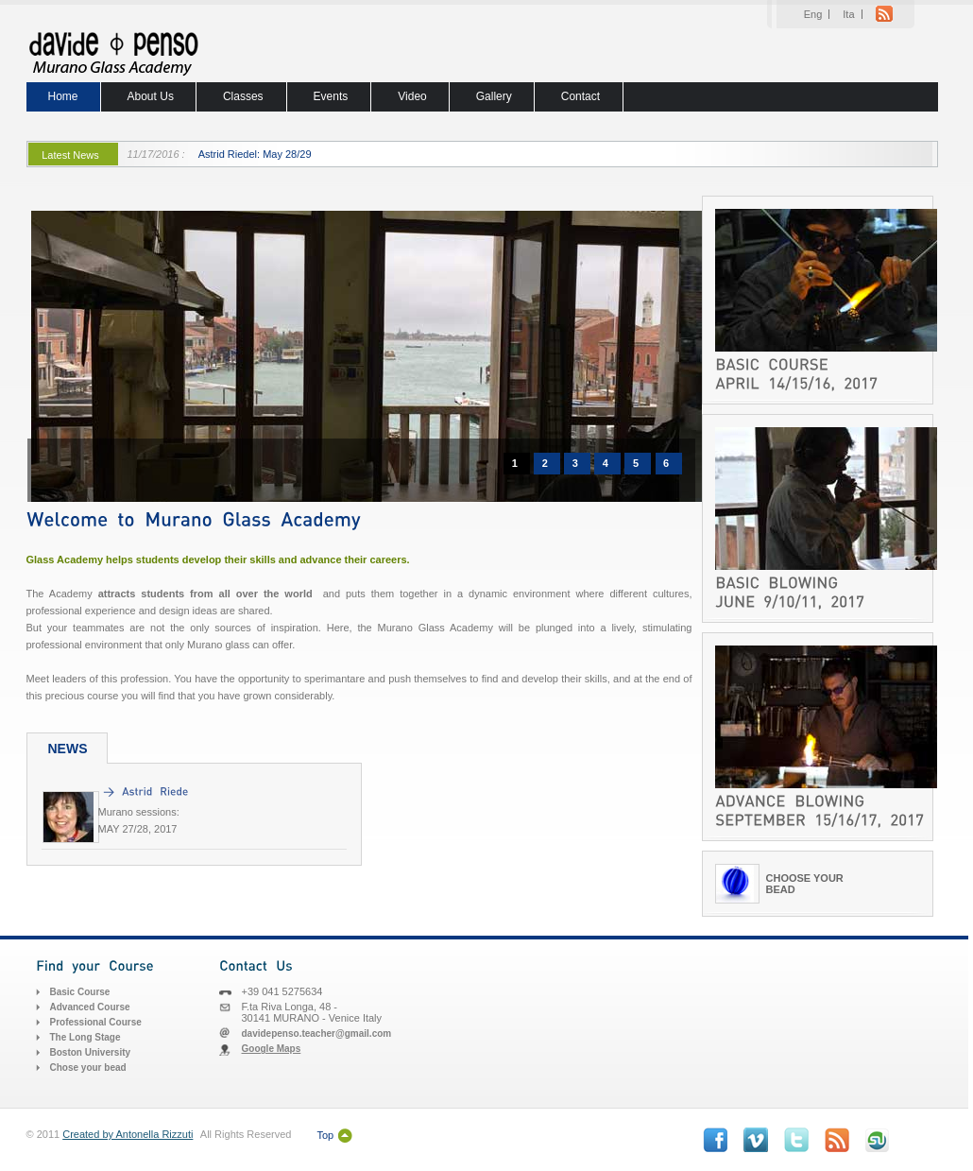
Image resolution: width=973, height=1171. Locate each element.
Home (63, 96)
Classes (243, 96)
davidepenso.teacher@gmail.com (317, 1033)
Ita (848, 14)
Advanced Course (90, 1007)
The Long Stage (85, 1037)
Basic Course (80, 992)
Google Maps (271, 1048)
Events (331, 96)
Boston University (90, 1052)
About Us (151, 96)
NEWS (68, 748)
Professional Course (96, 1022)
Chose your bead (88, 1067)
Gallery (494, 96)
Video (412, 96)
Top (324, 1135)
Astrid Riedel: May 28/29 (255, 154)
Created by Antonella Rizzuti (127, 1134)
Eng (813, 14)
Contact (580, 96)
